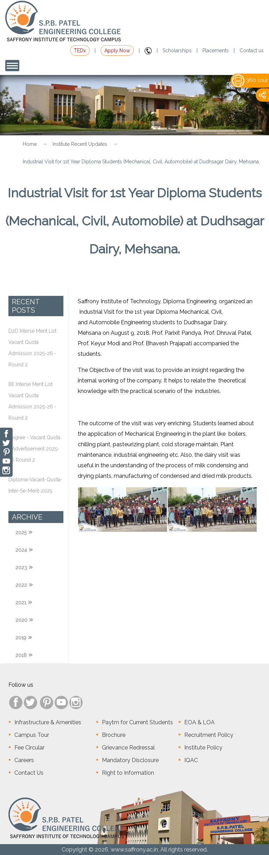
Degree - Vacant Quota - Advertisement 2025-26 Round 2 (34, 449)
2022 (21, 585)
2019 (20, 637)
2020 (21, 620)
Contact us (252, 50)
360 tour (250, 80)
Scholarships (177, 50)
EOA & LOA (199, 722)
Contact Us (28, 772)
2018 (21, 655)
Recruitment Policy (208, 735)
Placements (215, 50)
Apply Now (117, 50)
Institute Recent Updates (80, 144)
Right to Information (128, 772)
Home (30, 144)
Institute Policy (203, 747)
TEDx (80, 50)
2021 (20, 602)
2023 (21, 567)
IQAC (191, 760)
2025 (21, 532)
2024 (21, 550)
